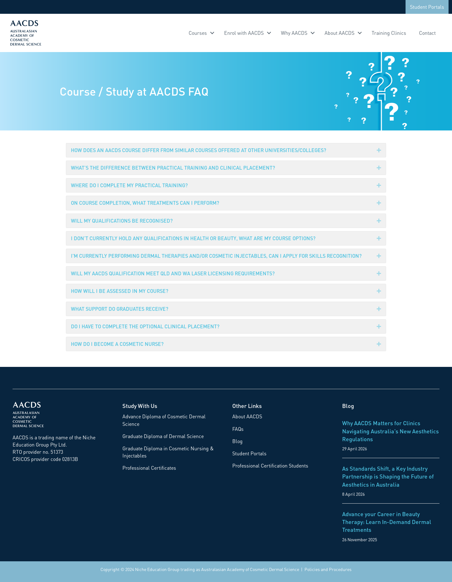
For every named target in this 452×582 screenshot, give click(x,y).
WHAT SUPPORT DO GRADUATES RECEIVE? (119, 308)
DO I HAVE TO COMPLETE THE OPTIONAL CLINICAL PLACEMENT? (145, 326)
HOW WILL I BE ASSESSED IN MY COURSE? (119, 291)
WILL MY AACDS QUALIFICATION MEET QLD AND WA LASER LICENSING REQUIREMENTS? (173, 273)
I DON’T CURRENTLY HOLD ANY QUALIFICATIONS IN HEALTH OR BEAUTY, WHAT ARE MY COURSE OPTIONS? (193, 238)
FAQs (238, 429)
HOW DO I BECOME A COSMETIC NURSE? (117, 344)
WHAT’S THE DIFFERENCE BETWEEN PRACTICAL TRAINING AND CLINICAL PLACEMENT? (173, 167)
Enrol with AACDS (244, 32)
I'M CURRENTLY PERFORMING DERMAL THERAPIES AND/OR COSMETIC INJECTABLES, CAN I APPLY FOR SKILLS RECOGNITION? (216, 255)
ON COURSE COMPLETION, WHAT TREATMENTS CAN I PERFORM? (145, 202)
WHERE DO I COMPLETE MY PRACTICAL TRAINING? (129, 185)
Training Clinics (389, 32)
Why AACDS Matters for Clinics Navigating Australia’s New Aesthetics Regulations (390, 430)
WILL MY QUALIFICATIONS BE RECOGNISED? (122, 220)
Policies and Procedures (328, 569)
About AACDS (339, 32)
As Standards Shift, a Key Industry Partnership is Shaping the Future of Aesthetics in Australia (388, 476)
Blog (237, 441)
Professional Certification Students (270, 465)
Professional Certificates (149, 467)
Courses (198, 32)
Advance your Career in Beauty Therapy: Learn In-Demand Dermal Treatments (386, 521)
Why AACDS (294, 32)
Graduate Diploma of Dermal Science (163, 436)
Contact (427, 32)
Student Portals (427, 6)
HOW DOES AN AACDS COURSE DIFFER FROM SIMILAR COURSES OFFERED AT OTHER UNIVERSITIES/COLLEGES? (198, 150)
